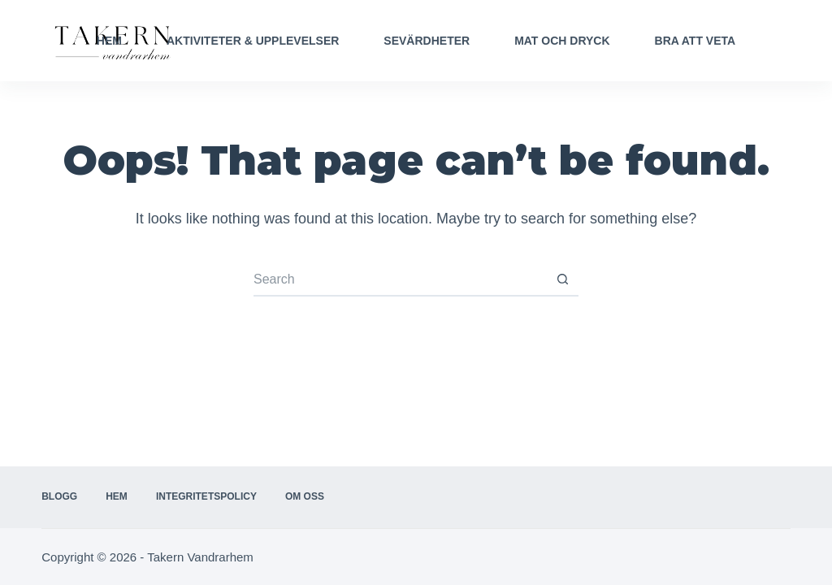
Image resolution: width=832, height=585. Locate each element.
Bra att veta (695, 40)
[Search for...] (400, 280)
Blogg (59, 496)
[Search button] (562, 280)
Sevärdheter (427, 40)
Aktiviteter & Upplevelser (253, 40)
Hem (109, 40)
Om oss (304, 496)
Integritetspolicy (206, 496)
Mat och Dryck (561, 40)
